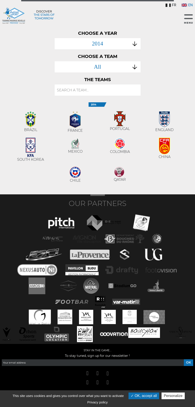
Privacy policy (97, 402)
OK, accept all (144, 396)
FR (171, 5)
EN (187, 5)
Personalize (173, 396)
